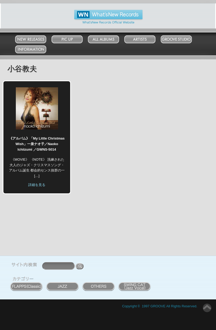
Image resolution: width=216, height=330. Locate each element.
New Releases (36, 38)
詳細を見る (36, 185)
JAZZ (62, 283)
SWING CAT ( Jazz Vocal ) (135, 285)
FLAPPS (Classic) (26, 283)
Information (36, 48)
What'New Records (100, 12)
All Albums (109, 38)
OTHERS (99, 283)
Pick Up (72, 38)
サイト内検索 (25, 265)
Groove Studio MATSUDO (181, 40)
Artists (145, 38)
